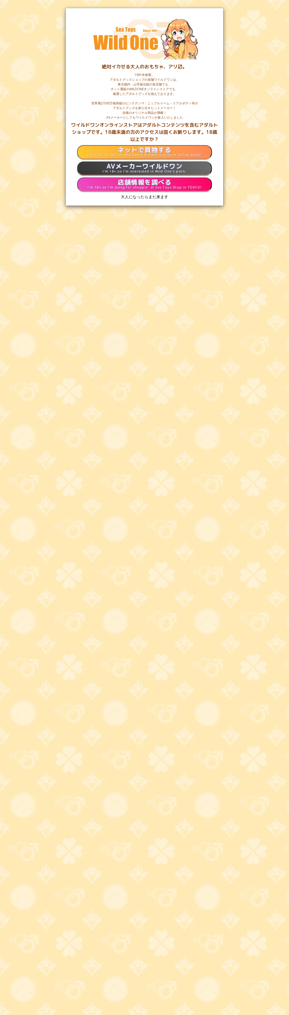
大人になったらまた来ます (144, 196)
